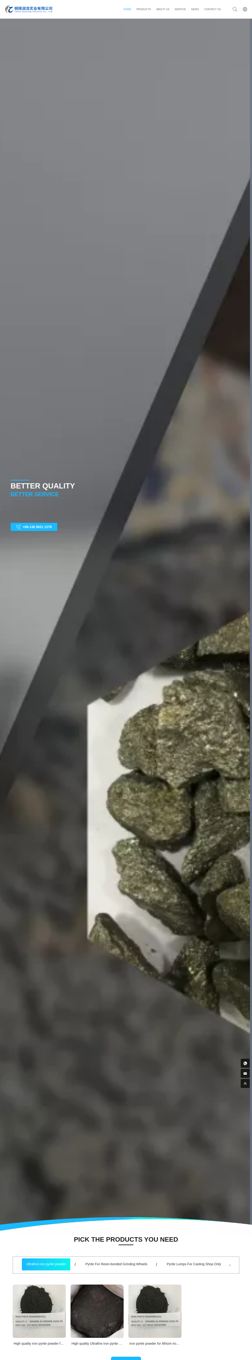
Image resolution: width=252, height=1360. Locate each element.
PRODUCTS (143, 9)
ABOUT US (162, 9)
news (195, 9)
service (180, 9)
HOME (127, 9)
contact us (212, 9)
